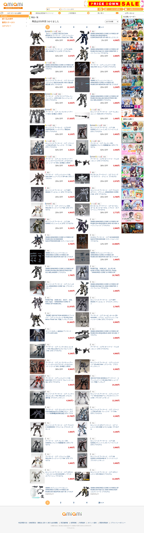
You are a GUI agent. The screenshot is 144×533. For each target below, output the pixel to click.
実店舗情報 (64, 523)
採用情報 (73, 523)
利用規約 (82, 523)
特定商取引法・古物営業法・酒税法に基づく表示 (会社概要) (38, 523)
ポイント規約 (92, 523)
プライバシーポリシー (118, 523)
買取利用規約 (103, 523)
